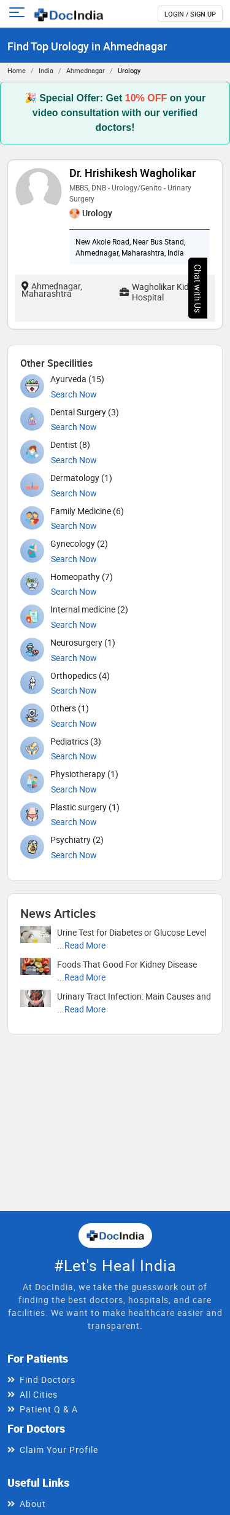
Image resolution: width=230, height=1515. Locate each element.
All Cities (39, 1394)
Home (16, 70)
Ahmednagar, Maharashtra (51, 289)
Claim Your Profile (59, 1449)
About (33, 1503)
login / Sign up (190, 13)
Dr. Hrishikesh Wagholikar (132, 172)
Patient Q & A (49, 1409)
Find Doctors (47, 1379)
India (46, 70)
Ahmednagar (85, 70)
